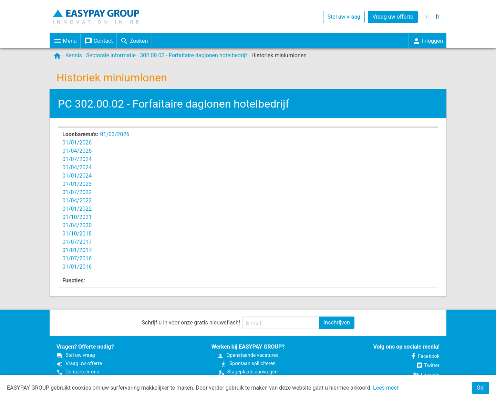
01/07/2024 (77, 159)
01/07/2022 (77, 192)
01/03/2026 (114, 134)
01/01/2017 (77, 250)
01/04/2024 (77, 167)
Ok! (481, 387)
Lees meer (386, 387)
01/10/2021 (77, 217)
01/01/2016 (77, 266)
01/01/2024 (77, 175)
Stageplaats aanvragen (248, 372)
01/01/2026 (77, 142)
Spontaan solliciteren (248, 364)
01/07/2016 (77, 258)
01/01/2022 (77, 208)
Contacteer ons (77, 372)
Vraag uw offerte (392, 16)
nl (426, 16)
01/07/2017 (77, 242)
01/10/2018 (77, 233)
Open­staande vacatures (247, 355)
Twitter (428, 366)
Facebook (425, 356)
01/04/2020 (77, 225)
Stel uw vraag (344, 16)
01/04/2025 (77, 151)
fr (438, 16)
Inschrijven (336, 322)
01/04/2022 (77, 200)
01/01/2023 (77, 184)
